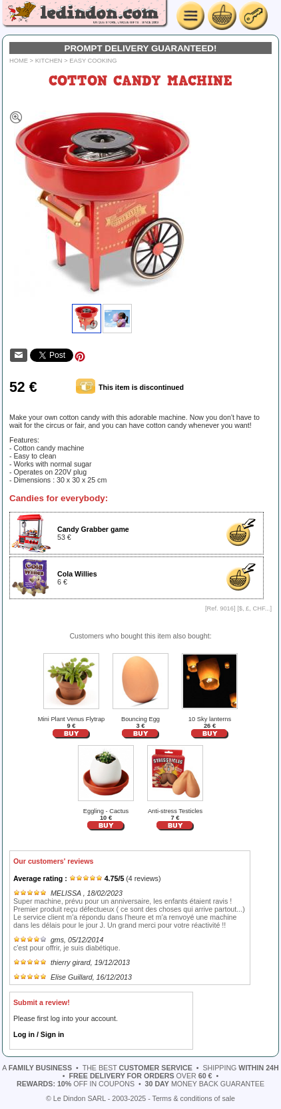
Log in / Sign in (38, 1034)
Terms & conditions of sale (193, 1098)
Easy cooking (93, 60)
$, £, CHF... (254, 608)
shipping (240, 1068)
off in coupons (76, 1084)
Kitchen (49, 60)
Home (18, 60)
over (140, 1076)
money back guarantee (204, 1084)
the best (137, 1068)
